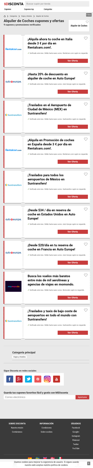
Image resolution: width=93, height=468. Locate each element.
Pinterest (76, 440)
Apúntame (82, 397)
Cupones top (29, 9)
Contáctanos (17, 432)
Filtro (89, 15)
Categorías (48, 9)
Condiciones (47, 427)
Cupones (7, 9)
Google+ (76, 432)
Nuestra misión (17, 427)
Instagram (76, 436)
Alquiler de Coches (79, 25)
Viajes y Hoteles (19, 357)
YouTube (75, 448)
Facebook (76, 427)
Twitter (76, 444)
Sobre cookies (46, 432)
